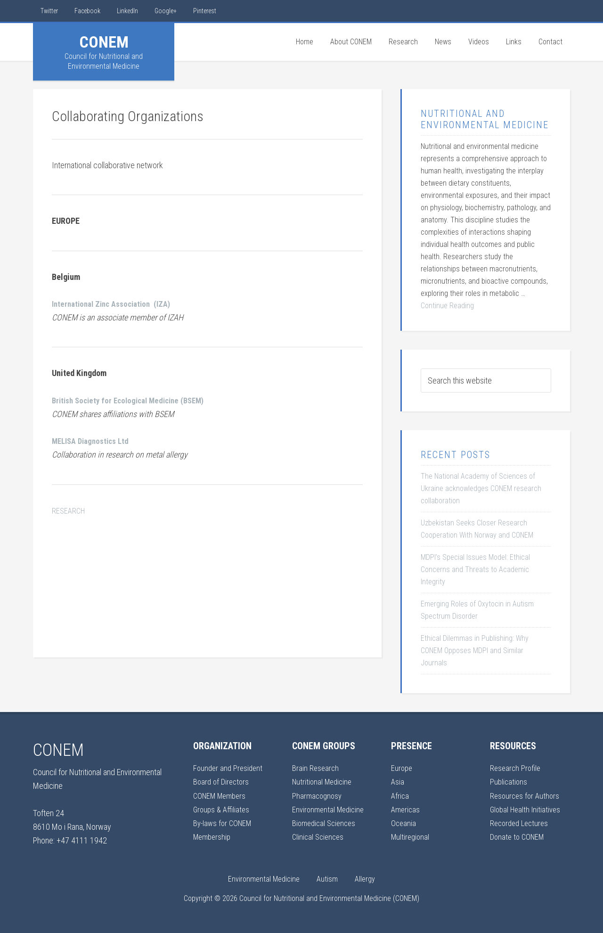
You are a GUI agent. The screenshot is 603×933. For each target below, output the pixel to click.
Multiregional (411, 837)
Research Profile (516, 768)
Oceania (404, 823)
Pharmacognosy (318, 796)
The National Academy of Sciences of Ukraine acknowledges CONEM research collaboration (481, 488)
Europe (402, 768)
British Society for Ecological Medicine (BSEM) (134, 400)
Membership (213, 837)
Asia (398, 781)
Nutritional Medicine (324, 781)
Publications (509, 781)
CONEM (104, 42)
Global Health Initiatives (527, 809)
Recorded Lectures (521, 823)
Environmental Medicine (330, 809)
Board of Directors (222, 781)
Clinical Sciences (319, 837)
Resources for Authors (526, 796)
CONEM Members (222, 796)
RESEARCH (69, 511)
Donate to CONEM (519, 837)
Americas (406, 809)
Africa (400, 796)
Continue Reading (447, 305)
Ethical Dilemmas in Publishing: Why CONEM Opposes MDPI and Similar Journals (475, 650)
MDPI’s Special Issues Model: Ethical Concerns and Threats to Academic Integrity (475, 569)
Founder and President (229, 768)
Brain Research (316, 768)
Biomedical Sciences (326, 823)
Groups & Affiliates (222, 809)
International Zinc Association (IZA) (116, 304)
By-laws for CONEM (224, 823)
